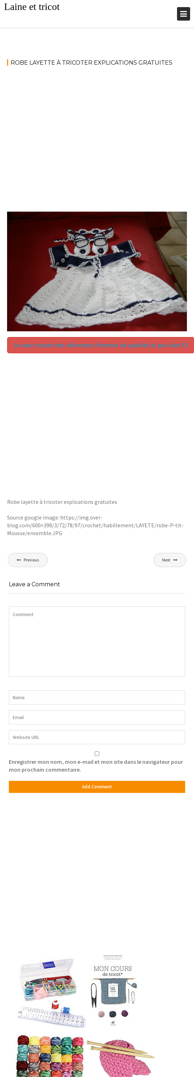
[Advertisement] (66, 142)
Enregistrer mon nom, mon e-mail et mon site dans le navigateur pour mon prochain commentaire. (96, 765)
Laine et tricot (31, 6)
